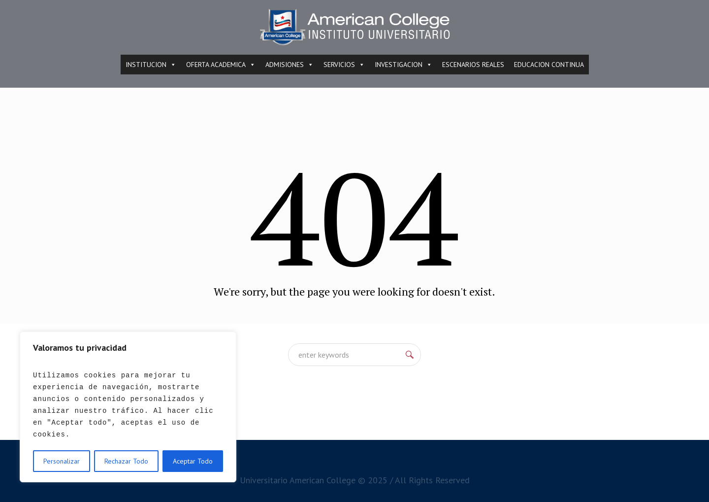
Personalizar (61, 461)
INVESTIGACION (403, 64)
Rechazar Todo (126, 461)
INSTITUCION (151, 64)
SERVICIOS (344, 64)
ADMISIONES (289, 64)
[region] (128, 407)
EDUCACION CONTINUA (549, 64)
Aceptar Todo (193, 461)
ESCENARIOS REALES (473, 64)
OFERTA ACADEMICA (221, 64)
